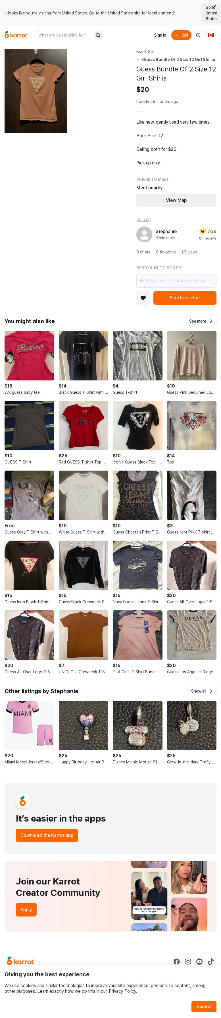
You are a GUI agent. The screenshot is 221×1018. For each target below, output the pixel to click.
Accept (204, 1006)
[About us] (198, 35)
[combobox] (64, 35)
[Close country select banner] (215, 6)
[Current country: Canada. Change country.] (210, 35)
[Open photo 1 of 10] (36, 91)
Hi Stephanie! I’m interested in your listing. (176, 281)
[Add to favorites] (143, 298)
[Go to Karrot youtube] (199, 961)
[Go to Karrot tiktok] (210, 961)
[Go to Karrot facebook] (176, 961)
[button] (201, 321)
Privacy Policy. (123, 991)
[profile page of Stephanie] (144, 234)
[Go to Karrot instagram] (188, 961)
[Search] (98, 35)
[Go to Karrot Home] (20, 961)
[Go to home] (16, 35)
